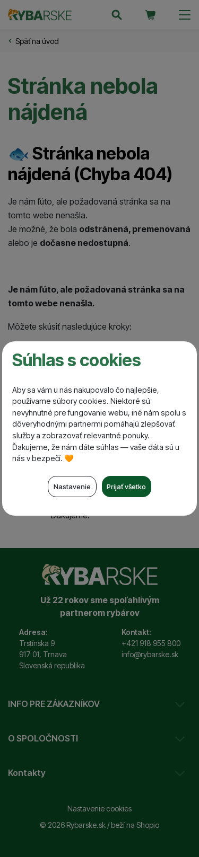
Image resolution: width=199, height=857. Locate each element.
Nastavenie (72, 486)
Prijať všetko (126, 486)
